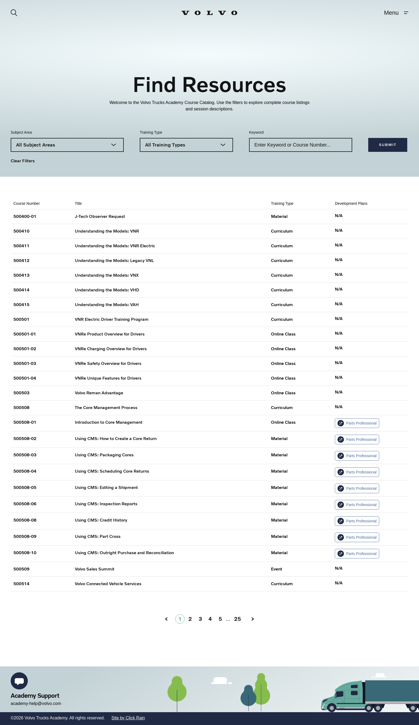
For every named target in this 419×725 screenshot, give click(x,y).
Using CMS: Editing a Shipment (106, 487)
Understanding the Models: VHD (107, 289)
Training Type (151, 132)
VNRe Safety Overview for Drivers (108, 363)
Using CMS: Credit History (101, 520)
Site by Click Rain (128, 718)
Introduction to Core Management (108, 422)
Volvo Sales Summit (94, 569)
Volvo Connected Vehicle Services (108, 583)
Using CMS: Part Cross (98, 536)
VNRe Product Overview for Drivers (110, 334)
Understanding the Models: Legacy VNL (114, 260)
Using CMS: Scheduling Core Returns (112, 471)
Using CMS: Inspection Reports (106, 503)
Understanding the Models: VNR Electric (115, 245)
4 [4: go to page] (210, 619)
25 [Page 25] (237, 619)
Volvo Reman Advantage (99, 392)
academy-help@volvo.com (36, 703)
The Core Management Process (106, 407)
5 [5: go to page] (220, 619)
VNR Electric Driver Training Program (112, 319)
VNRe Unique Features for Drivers (108, 378)
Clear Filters (23, 161)
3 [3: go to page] (200, 619)
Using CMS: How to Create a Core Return (116, 438)
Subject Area (21, 132)
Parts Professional (357, 423)
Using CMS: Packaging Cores (104, 454)
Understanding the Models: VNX (107, 275)
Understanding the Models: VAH (107, 304)
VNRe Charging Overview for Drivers (111, 348)
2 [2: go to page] (190, 619)
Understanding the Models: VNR (107, 231)
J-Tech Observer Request (100, 216)
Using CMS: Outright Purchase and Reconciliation (124, 552)
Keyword (256, 132)
